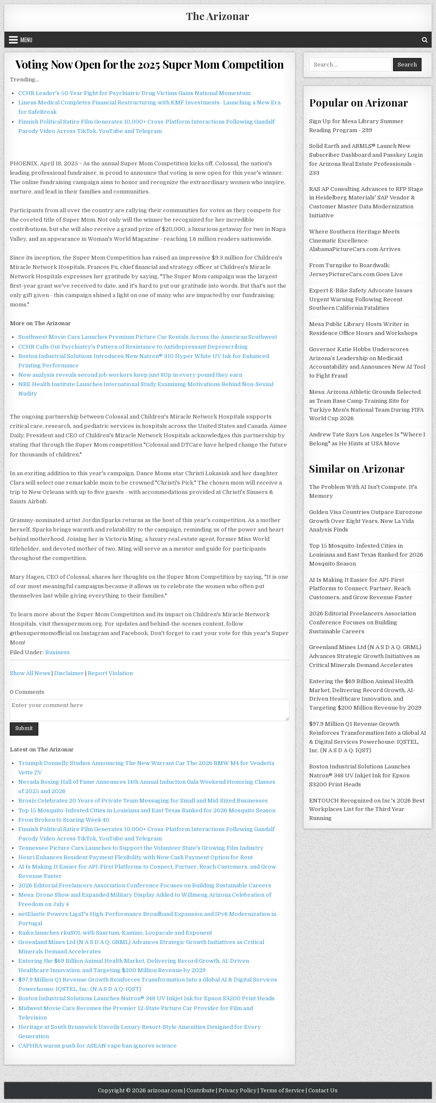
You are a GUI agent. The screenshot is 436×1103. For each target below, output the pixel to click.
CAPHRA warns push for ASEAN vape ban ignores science (97, 1045)
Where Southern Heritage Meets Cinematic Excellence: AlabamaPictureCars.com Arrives (355, 240)
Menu (26, 39)
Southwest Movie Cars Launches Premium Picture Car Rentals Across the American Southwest (147, 337)
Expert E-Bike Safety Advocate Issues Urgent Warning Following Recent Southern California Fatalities (361, 299)
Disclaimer (69, 673)
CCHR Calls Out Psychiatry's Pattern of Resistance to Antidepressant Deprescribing (133, 347)
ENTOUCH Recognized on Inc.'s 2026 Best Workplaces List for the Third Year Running (367, 809)
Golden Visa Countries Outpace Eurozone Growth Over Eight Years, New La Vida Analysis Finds (365, 521)
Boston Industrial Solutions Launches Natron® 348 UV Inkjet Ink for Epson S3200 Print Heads (146, 998)
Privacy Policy (237, 1091)
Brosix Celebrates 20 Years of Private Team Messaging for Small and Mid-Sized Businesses (143, 800)
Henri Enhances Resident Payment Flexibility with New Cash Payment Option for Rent (135, 857)
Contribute (200, 1091)
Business (57, 652)
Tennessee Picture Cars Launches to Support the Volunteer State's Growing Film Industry (141, 848)
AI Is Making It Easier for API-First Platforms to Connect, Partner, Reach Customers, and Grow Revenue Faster (361, 589)
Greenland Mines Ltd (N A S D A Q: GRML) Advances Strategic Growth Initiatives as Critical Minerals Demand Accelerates (365, 656)
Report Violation (110, 673)
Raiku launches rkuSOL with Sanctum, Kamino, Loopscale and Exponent (115, 933)
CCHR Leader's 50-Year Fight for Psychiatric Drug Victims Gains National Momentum (134, 93)
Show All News (30, 673)
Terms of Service (282, 1091)
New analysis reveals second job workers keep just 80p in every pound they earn (130, 375)
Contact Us (323, 1091)
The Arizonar (218, 16)
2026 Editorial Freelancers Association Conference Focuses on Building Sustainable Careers (144, 885)
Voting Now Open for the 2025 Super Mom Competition (149, 64)
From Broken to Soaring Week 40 (63, 820)
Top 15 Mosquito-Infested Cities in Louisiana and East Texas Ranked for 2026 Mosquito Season (146, 810)
